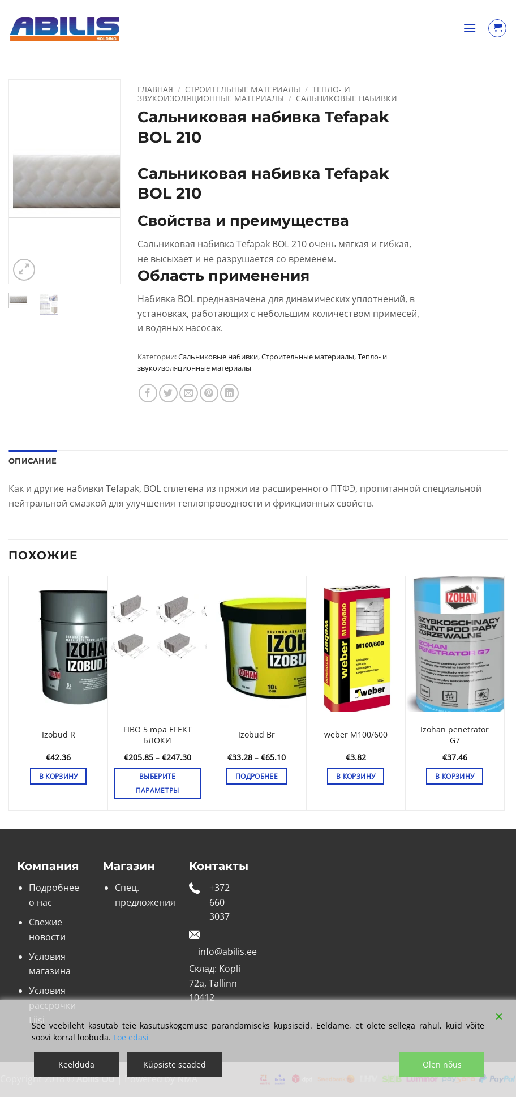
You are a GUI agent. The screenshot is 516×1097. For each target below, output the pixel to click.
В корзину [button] (58, 776)
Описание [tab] (32, 461)
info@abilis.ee (227, 951)
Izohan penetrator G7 (454, 735)
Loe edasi (131, 1037)
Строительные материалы (242, 89)
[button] (469, 28)
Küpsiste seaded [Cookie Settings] (174, 1064)
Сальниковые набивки (346, 98)
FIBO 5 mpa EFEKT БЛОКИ (157, 735)
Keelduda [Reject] (76, 1064)
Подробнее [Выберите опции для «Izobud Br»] (256, 776)
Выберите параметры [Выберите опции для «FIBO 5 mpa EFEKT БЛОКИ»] (157, 783)
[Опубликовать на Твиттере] (168, 393)
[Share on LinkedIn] (229, 393)
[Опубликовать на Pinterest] (209, 393)
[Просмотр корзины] (497, 28)
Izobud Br (256, 735)
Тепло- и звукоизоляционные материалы (243, 94)
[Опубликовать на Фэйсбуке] (148, 393)
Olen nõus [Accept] (442, 1064)
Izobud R (58, 735)
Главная (155, 89)
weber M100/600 (356, 735)
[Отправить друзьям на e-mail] (188, 393)
